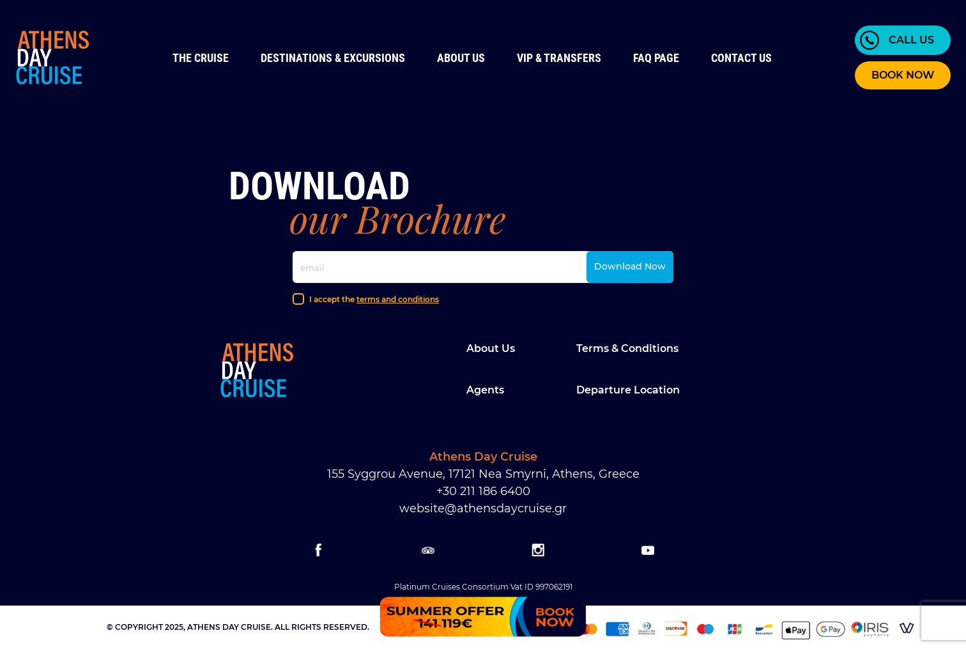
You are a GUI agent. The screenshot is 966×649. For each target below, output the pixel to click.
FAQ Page (656, 58)
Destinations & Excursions (333, 58)
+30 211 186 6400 (483, 491)
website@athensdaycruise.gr (483, 508)
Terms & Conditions (627, 348)
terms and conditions (397, 299)
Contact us (741, 58)
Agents (485, 390)
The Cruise (200, 58)
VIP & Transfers (559, 58)
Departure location (628, 390)
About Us (461, 58)
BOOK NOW (902, 75)
